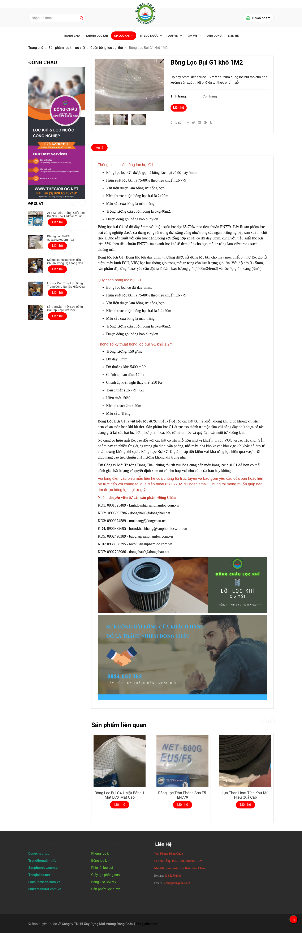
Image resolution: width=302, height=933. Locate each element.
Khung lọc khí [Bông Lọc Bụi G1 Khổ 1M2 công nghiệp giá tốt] (97, 35)
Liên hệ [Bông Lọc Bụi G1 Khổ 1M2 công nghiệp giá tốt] (178, 108)
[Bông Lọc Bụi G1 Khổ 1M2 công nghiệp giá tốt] (206, 123)
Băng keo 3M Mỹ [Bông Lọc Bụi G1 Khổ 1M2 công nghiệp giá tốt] (103, 882)
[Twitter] (193, 123)
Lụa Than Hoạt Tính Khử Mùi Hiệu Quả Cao (245, 795)
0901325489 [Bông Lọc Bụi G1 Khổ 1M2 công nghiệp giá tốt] (116, 505)
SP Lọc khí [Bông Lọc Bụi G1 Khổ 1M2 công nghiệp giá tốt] (122, 35)
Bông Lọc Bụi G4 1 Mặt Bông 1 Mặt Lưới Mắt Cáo (119, 795)
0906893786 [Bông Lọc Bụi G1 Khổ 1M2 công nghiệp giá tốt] (117, 513)
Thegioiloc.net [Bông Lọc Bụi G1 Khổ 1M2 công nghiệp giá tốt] (146, 924)
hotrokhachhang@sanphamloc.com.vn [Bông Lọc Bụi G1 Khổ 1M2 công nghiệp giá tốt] (158, 528)
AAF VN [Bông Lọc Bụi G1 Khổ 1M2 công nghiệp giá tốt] (173, 35)
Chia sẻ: (176, 123)
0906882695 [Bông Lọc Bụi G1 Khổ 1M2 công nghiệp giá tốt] (116, 528)
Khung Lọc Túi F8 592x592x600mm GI (60, 238)
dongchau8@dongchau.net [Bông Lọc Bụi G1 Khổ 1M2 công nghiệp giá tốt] (150, 513)
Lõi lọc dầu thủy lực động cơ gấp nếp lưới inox (65, 308)
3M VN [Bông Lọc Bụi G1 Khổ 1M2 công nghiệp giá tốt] (193, 35)
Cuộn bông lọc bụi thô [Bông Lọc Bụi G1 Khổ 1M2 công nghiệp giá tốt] (106, 48)
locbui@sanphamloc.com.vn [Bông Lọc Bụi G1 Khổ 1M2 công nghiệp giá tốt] (151, 544)
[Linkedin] (199, 123)
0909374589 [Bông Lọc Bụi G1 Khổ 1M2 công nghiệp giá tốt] (116, 521)
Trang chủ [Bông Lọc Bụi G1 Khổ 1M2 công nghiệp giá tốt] (71, 35)
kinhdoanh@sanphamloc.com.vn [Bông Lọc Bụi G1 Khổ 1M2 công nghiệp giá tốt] (154, 505)
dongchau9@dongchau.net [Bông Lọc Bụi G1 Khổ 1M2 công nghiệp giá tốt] (150, 552)
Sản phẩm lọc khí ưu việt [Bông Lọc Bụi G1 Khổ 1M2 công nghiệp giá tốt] (66, 48)
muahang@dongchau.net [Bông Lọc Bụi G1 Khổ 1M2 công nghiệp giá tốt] (148, 521)
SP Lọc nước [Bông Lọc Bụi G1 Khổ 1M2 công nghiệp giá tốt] (149, 35)
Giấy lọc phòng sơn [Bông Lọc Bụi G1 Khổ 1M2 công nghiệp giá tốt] (105, 875)
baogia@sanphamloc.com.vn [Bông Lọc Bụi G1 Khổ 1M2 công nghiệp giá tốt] (151, 536)
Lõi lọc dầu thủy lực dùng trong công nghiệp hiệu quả (66, 285)
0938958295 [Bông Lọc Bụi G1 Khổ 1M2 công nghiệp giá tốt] (116, 544)
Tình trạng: (179, 96)
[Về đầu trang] (293, 919)
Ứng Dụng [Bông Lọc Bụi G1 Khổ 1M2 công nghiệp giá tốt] (214, 35)
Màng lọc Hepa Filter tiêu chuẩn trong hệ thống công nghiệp (66, 263)
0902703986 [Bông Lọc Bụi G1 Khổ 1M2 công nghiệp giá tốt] (116, 552)
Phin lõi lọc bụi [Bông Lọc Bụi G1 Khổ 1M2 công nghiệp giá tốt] (102, 868)
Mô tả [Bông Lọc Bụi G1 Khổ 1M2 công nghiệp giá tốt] (99, 147)
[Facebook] (188, 123)
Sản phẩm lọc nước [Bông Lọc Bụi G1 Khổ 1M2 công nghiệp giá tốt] (105, 889)
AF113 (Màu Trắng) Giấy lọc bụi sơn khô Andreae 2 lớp (66, 214)
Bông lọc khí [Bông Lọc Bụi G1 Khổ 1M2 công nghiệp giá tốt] (100, 861)
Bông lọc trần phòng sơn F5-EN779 (182, 795)
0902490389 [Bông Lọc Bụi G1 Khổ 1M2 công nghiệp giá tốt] (116, 536)
